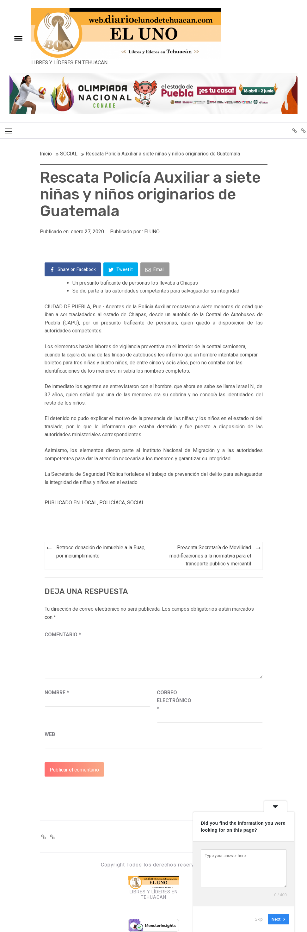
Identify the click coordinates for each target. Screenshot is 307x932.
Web (50, 734)
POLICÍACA (112, 503)
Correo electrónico (172, 701)
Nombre (57, 693)
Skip (259, 919)
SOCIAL (135, 503)
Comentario (63, 635)
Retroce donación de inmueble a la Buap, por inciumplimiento (100, 552)
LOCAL (89, 503)
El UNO (152, 232)
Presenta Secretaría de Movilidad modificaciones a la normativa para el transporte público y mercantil (210, 556)
